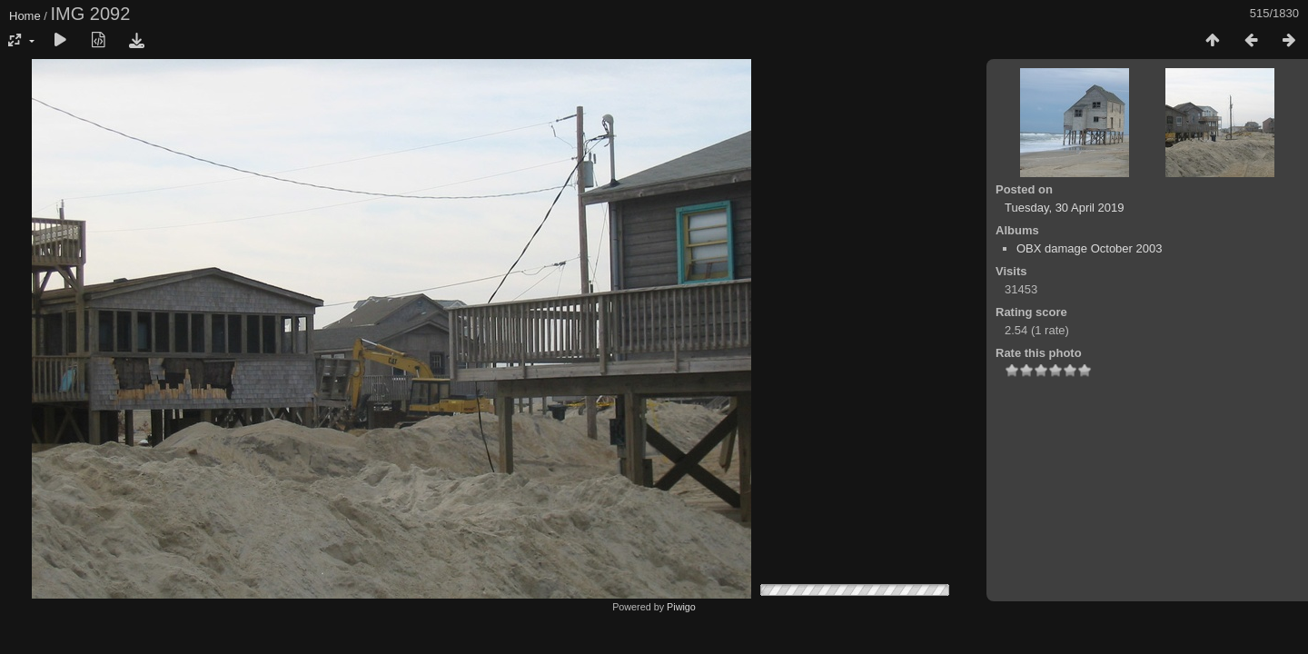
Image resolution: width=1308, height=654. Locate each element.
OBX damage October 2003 (1089, 248)
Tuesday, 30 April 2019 (1065, 207)
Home (25, 16)
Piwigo (681, 606)
